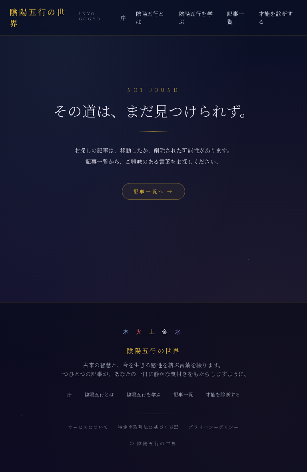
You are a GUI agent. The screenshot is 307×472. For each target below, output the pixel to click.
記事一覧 (235, 18)
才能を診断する (276, 18)
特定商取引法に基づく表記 (148, 427)
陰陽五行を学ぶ (196, 18)
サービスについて (88, 427)
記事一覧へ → (153, 191)
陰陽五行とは (150, 18)
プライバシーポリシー (213, 427)
